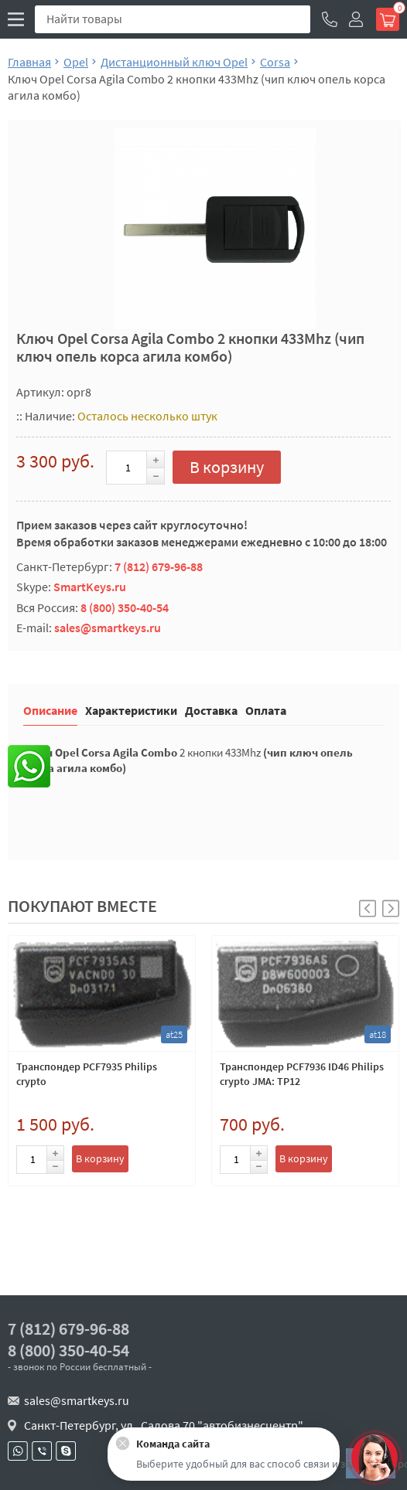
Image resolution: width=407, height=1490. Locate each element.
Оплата (265, 709)
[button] (390, 908)
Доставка (211, 709)
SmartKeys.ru (89, 586)
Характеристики (131, 709)
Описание (50, 709)
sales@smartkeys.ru (107, 627)
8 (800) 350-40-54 (124, 607)
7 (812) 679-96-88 (159, 566)
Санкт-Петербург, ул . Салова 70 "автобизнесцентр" (163, 1425)
